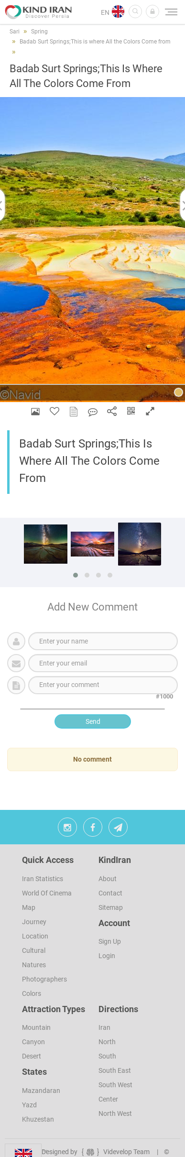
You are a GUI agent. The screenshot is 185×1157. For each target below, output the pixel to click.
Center (108, 1099)
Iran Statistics (42, 879)
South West (115, 1085)
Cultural (33, 950)
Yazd (29, 1105)
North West (115, 1113)
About (107, 879)
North (107, 1042)
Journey (34, 922)
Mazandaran (41, 1090)
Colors (31, 993)
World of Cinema (47, 893)
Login (106, 956)
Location (35, 936)
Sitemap (110, 907)
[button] (152, 11)
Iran (104, 1027)
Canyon (33, 1042)
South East (114, 1070)
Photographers (44, 979)
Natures (34, 965)
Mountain (36, 1027)
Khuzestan (38, 1119)
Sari (15, 31)
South (107, 1056)
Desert (31, 1056)
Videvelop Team (115, 1152)
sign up (109, 941)
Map (28, 907)
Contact (110, 893)
